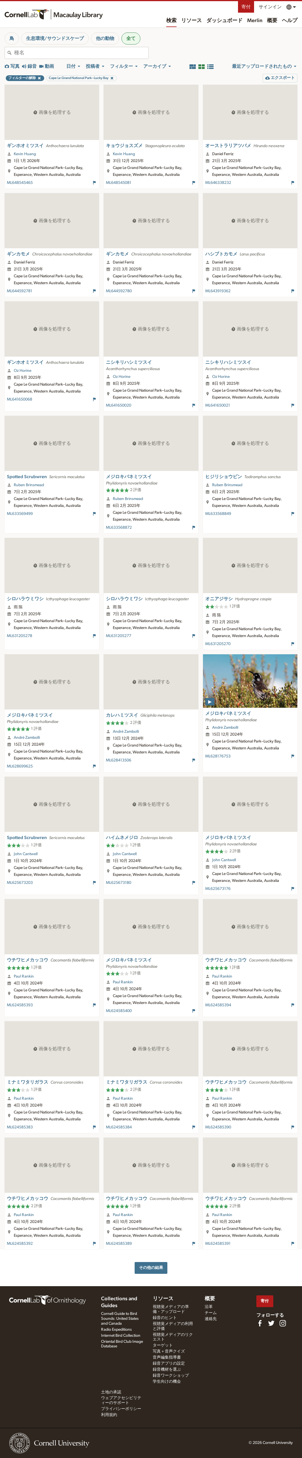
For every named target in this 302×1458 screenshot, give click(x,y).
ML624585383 (20, 1127)
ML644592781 (19, 291)
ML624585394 (218, 1005)
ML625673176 (218, 889)
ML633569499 (20, 514)
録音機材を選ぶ (167, 1369)
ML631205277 (118, 636)
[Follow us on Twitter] (271, 1323)
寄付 (246, 7)
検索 (171, 20)
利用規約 (109, 1415)
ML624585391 (218, 1244)
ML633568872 (119, 528)
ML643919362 (218, 291)
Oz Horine (22, 371)
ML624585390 (218, 1127)
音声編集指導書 (167, 1357)
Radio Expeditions (116, 1330)
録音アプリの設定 (169, 1363)
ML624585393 (20, 1005)
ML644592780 (119, 291)
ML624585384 (119, 1127)
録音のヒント (165, 1318)
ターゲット (163, 1345)
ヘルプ (289, 20)
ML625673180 (118, 883)
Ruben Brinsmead (29, 485)
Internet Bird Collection (120, 1336)
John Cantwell (26, 854)
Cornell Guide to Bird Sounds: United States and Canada (120, 1319)
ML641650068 (19, 399)
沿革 (209, 1307)
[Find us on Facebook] (259, 1323)
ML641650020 (118, 405)
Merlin (254, 20)
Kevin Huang (25, 154)
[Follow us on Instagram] (282, 1323)
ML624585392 (20, 1244)
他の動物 (105, 38)
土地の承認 (111, 1392)
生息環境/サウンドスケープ (55, 38)
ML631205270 (218, 644)
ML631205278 (19, 636)
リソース (191, 20)
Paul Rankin (24, 976)
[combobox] (81, 53)
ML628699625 (20, 766)
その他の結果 (151, 1267)
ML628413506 (118, 760)
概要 (272, 20)
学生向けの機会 (167, 1382)
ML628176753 (218, 756)
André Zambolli (27, 738)
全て (130, 38)
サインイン (270, 7)
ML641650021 (217, 405)
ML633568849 (218, 514)
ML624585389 (119, 1244)
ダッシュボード (224, 20)
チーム (211, 1313)
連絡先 (211, 1319)
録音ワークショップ (171, 1376)
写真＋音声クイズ (169, 1351)
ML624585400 (119, 1011)
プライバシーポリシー (121, 1409)
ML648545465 (20, 183)
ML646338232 (218, 183)
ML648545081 (118, 183)
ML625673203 (20, 883)
